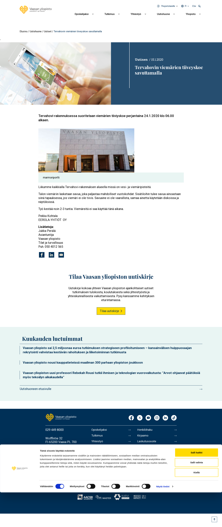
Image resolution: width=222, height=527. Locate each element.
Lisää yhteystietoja (57, 454)
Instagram (157, 418)
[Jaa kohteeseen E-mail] (61, 255)
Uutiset (47, 31)
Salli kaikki (197, 487)
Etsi (194, 6)
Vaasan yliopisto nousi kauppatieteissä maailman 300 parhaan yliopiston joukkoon (83, 362)
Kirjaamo (143, 436)
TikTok (174, 418)
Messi (141, 455)
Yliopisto (191, 14)
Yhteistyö (136, 14)
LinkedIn (165, 418)
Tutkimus (109, 14)
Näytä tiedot (162, 521)
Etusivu (23, 31)
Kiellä (197, 507)
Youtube (148, 418)
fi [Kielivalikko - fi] (185, 6)
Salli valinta (196, 497)
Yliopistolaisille (168, 6)
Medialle (143, 449)
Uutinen (141, 59)
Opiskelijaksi (82, 14)
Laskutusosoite (147, 442)
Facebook (131, 418)
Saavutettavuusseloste (152, 474)
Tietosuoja (144, 468)
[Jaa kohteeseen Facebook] (41, 255)
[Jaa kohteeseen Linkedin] (51, 255)
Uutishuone (163, 14)
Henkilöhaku (145, 430)
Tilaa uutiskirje (109, 311)
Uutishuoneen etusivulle (35, 389)
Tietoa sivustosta (148, 462)
